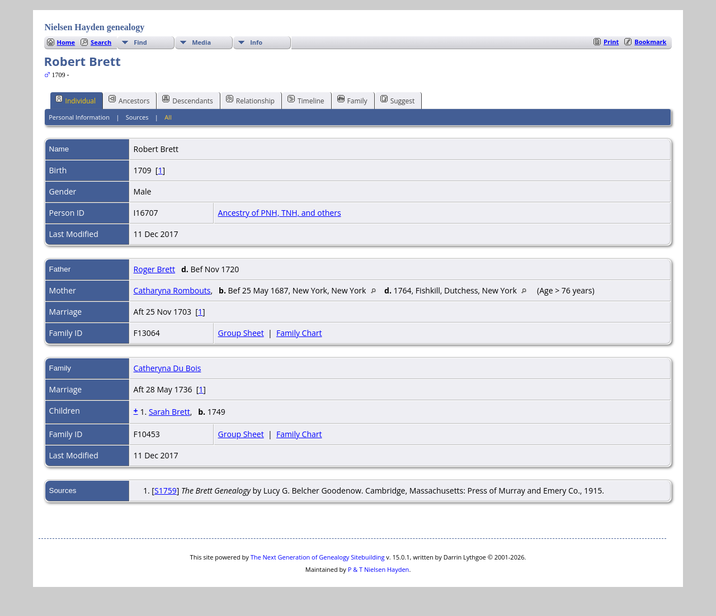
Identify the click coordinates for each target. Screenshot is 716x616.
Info (256, 42)
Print (611, 41)
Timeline (306, 100)
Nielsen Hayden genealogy (95, 27)
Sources (137, 117)
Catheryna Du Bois (167, 368)
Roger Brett (155, 269)
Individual (75, 100)
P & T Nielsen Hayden (378, 569)
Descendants (187, 100)
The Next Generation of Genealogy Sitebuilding (318, 557)
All (168, 117)
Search (101, 42)
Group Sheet (241, 333)
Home (66, 42)
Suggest (397, 100)
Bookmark (650, 41)
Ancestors (129, 100)
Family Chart (299, 333)
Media (201, 42)
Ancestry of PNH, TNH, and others (279, 212)
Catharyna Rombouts (172, 290)
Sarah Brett (169, 411)
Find (140, 42)
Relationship (250, 100)
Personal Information (79, 117)
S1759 (165, 490)
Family (352, 100)
